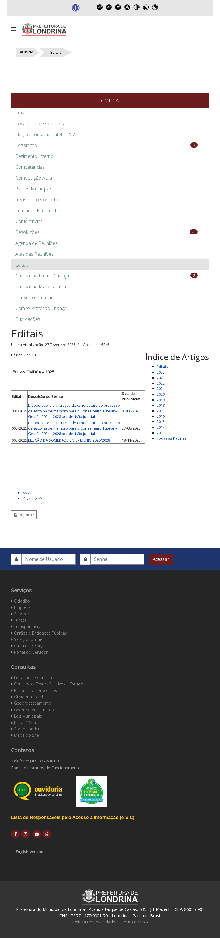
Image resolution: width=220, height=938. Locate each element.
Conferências (29, 221)
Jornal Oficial (25, 722)
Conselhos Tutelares (36, 297)
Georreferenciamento (34, 709)
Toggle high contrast (136, 7)
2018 (161, 405)
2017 (161, 410)
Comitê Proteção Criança (41, 308)
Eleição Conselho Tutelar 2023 (46, 134)
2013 (161, 432)
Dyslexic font (127, 7)
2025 (161, 372)
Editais (22, 265)
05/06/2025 (131, 411)
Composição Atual (34, 178)
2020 (161, 394)
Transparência (27, 626)
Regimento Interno (34, 156)
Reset (118, 7)
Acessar (161, 559)
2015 (161, 421)
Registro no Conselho (37, 199)
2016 (161, 416)
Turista (20, 620)
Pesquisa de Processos (35, 690)
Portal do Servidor (31, 652)
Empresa (22, 607)
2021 (161, 388)
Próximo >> (32, 498)
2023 (161, 377)
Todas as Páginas (171, 438)
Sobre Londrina (28, 729)
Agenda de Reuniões (36, 243)
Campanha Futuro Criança (42, 276)
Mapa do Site (26, 735)
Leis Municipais (28, 716)
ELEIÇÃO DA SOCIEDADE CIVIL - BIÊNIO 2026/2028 (69, 440)
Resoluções (27, 232)
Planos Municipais (33, 189)
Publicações (27, 319)
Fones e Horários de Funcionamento (46, 767)
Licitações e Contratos (35, 677)
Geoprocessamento (32, 703)
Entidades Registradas (38, 210)
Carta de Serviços (30, 645)
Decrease (109, 7)
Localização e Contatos (39, 123)
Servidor (21, 614)
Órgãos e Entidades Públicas (40, 633)
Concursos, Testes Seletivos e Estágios (49, 684)
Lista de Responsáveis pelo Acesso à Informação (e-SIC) (73, 817)
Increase (100, 7)
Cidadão (22, 601)
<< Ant (28, 492)
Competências (30, 167)
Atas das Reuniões (34, 254)
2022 (161, 383)
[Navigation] (13, 29)
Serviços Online (28, 639)
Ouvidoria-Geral (28, 696)
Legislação (26, 145)
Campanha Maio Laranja (40, 286)
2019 (161, 399)
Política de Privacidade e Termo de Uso (110, 922)
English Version (29, 851)
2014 (161, 427)
